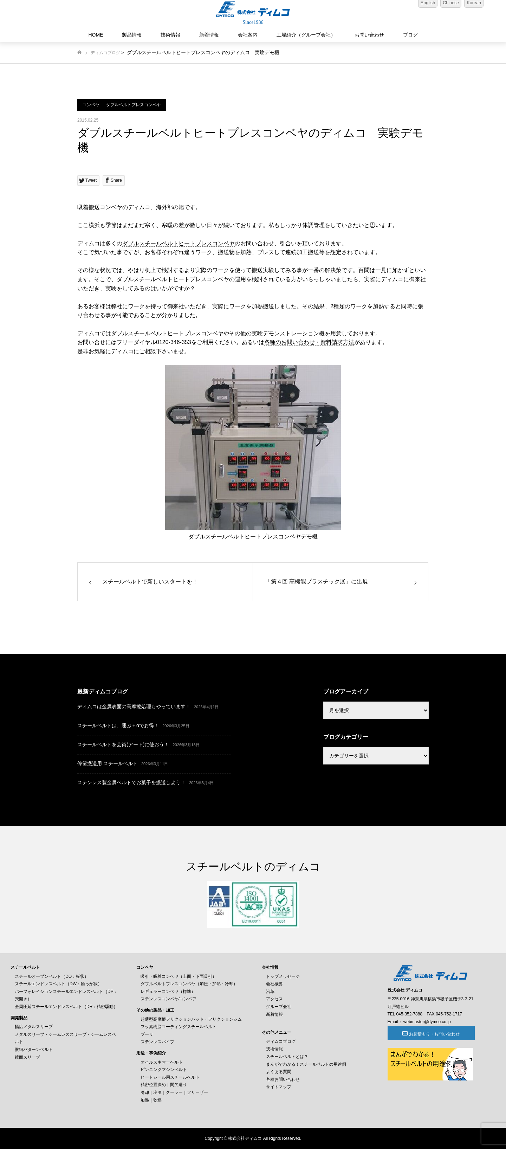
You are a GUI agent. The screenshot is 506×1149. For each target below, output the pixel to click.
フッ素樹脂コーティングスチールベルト (178, 1026)
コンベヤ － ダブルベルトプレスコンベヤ (122, 104)
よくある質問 (278, 1071)
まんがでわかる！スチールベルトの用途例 (306, 1064)
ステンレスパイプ (157, 1041)
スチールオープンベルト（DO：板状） (52, 976)
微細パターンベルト (34, 1049)
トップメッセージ (283, 976)
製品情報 (132, 35)
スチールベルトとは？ (287, 1056)
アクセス (274, 998)
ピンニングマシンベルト (164, 1069)
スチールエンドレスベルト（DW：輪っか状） (58, 983)
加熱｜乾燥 (151, 1100)
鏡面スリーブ (27, 1057)
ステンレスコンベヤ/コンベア (168, 998)
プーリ (147, 1034)
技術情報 (170, 35)
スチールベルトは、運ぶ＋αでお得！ (118, 725)
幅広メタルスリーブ (34, 1026)
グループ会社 (278, 1006)
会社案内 (248, 35)
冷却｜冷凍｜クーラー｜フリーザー (174, 1092)
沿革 (270, 991)
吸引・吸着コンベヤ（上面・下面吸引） (178, 976)
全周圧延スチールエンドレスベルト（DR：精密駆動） (66, 1006)
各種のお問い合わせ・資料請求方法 (309, 342)
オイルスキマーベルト (162, 1062)
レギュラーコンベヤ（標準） (168, 991)
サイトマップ (278, 1086)
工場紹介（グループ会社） (306, 35)
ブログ (410, 35)
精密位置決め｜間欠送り (164, 1084)
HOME (95, 35)
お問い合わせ (369, 35)
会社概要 (274, 983)
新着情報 (209, 35)
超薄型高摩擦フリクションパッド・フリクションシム (191, 1019)
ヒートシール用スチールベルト (170, 1077)
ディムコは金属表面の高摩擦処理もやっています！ (133, 706)
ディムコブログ (105, 52)
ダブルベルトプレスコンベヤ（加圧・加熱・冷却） (189, 983)
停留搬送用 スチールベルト (107, 763)
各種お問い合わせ (283, 1079)
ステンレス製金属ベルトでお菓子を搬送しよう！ (131, 782)
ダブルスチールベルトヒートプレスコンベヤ (178, 243)
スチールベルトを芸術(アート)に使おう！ (123, 744)
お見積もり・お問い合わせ (426, 1034)
